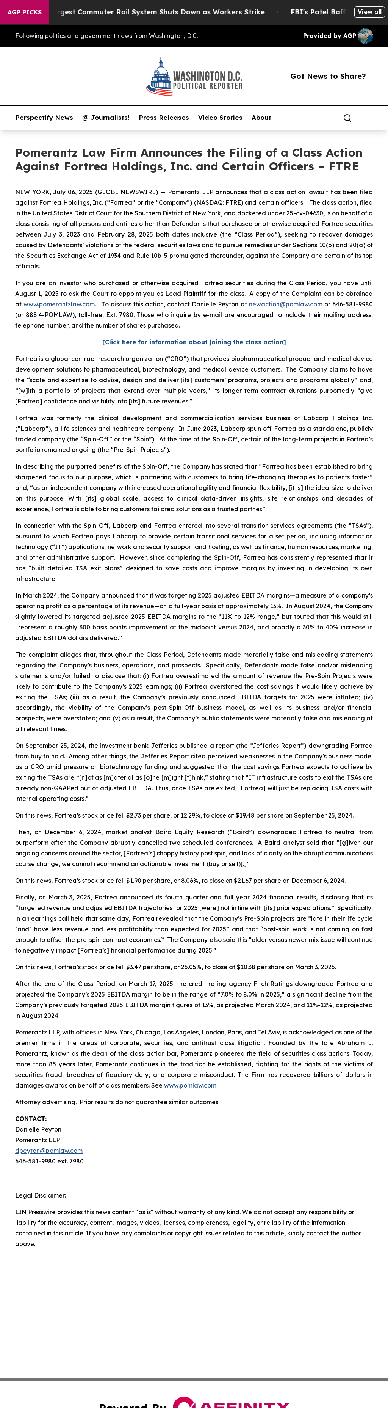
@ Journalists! (106, 117)
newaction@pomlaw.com (285, 304)
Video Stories (220, 117)
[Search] (347, 118)
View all (370, 12)
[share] (367, 118)
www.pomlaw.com (190, 1085)
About (261, 117)
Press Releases (164, 117)
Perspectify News (44, 117)
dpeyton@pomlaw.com (49, 1150)
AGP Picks (25, 12)
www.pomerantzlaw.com (59, 304)
